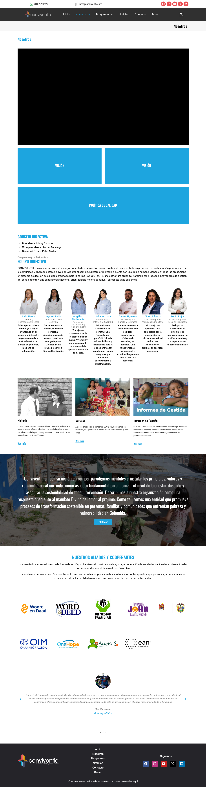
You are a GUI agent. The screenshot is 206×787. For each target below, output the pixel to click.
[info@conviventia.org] (76, 4)
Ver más (22, 443)
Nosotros (83, 14)
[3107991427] (32, 4)
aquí (135, 781)
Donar (155, 14)
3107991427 (41, 4)
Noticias (124, 14)
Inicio (66, 14)
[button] (181, 14)
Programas (104, 14)
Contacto (140, 14)
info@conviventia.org (90, 4)
